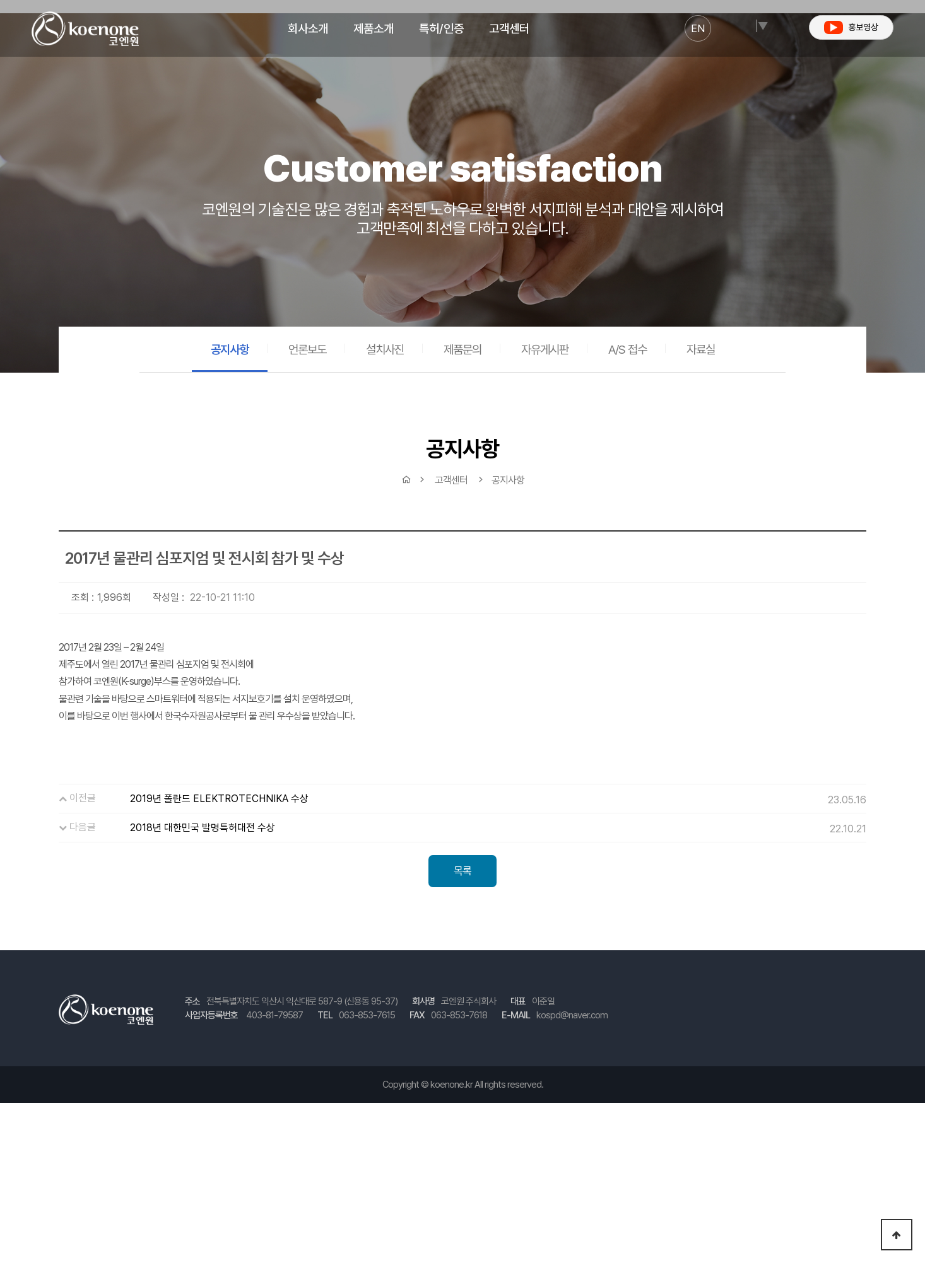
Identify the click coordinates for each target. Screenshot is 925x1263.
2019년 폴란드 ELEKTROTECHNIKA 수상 (219, 799)
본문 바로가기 (0, 0)
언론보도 (307, 349)
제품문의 (462, 349)
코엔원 (85, 28)
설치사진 (385, 349)
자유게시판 (545, 349)
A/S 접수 (627, 349)
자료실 (700, 349)
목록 (462, 870)
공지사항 (230, 349)
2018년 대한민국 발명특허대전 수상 (202, 828)
